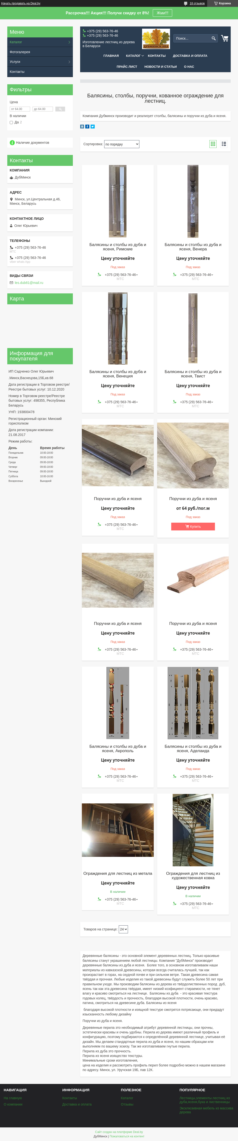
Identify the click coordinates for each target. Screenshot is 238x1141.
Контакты (157, 56)
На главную (13, 1098)
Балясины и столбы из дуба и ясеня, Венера (193, 247)
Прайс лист (127, 66)
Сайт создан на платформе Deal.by (119, 1132)
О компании (13, 1104)
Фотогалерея (20, 52)
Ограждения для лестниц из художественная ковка (193, 875)
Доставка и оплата (190, 56)
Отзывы (127, 1104)
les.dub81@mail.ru (29, 283)
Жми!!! (162, 13)
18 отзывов (197, 3)
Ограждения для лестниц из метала (117, 873)
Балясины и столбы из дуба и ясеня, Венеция (117, 374)
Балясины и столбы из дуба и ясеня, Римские (117, 247)
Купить (195, 526)
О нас (189, 66)
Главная (111, 56)
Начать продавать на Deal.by (20, 3)
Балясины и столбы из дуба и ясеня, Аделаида (193, 748)
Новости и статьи (160, 66)
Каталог (133, 56)
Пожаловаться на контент (127, 1136)
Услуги (15, 62)
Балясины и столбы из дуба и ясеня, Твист (193, 374)
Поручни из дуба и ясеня (118, 499)
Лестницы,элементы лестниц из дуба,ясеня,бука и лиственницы (204, 1100)
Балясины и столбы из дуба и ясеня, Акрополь (117, 748)
